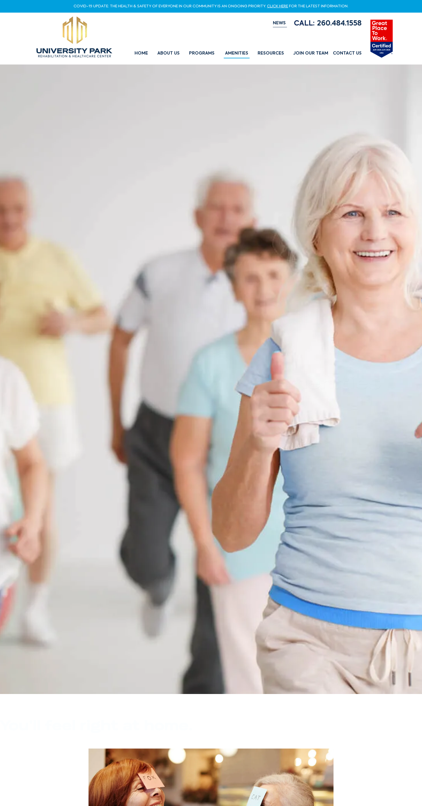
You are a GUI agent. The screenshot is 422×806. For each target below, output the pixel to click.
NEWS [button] (279, 23)
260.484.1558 (339, 23)
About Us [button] (168, 53)
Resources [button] (271, 53)
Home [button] (141, 53)
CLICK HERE (277, 6)
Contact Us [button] (347, 53)
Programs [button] (202, 53)
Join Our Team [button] (310, 53)
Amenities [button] (236, 53)
